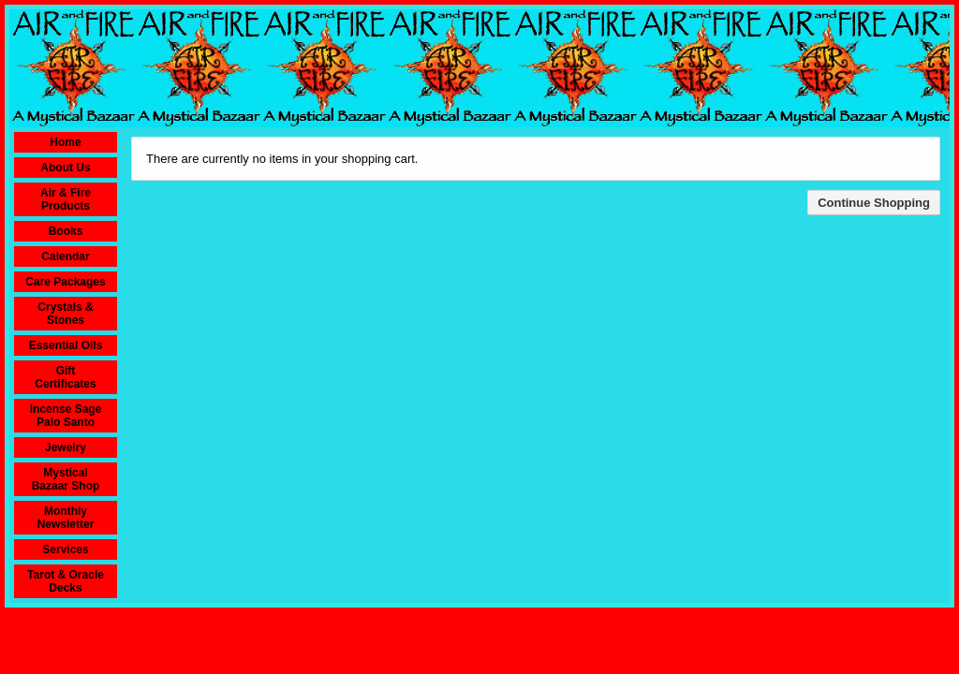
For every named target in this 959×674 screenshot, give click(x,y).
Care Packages (65, 281)
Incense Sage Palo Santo (66, 416)
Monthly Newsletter (66, 518)
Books (66, 231)
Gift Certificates (65, 377)
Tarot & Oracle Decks (65, 581)
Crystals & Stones (65, 313)
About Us (65, 167)
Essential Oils (66, 345)
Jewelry (65, 447)
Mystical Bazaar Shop (66, 479)
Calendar (65, 256)
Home (65, 142)
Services (65, 549)
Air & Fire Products (65, 199)
